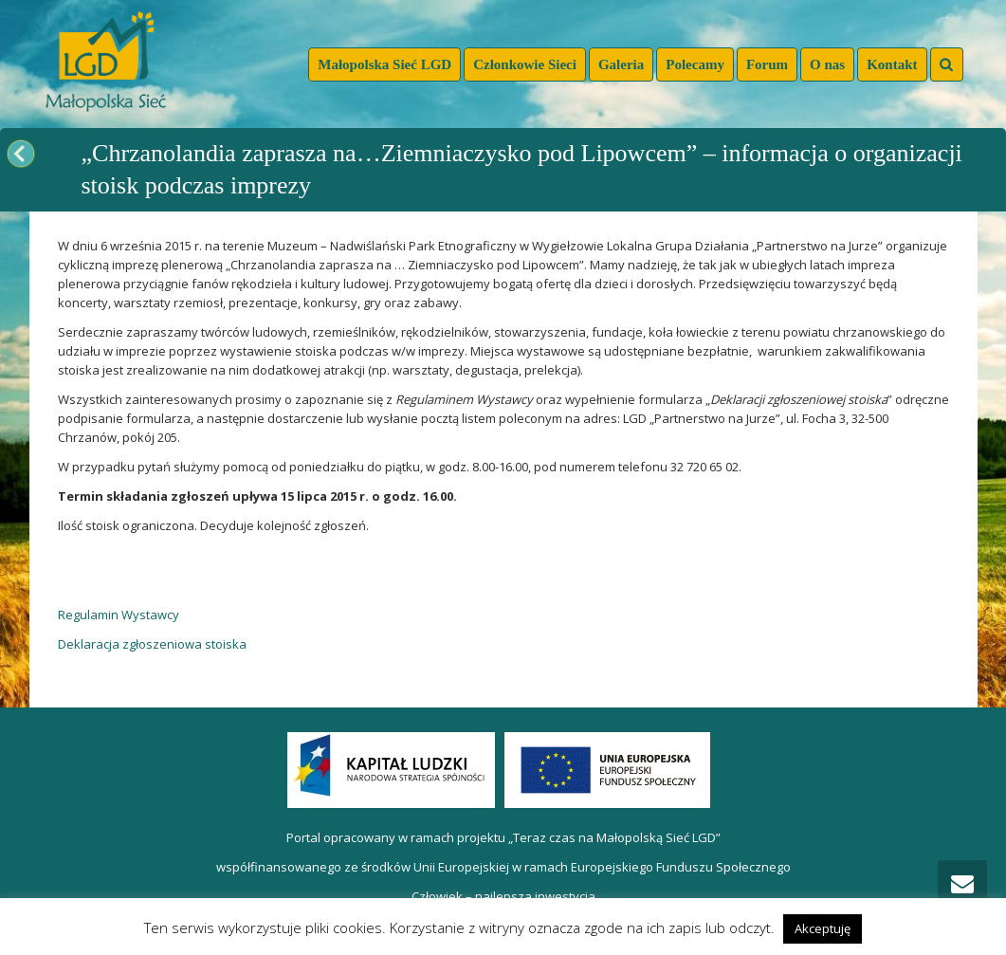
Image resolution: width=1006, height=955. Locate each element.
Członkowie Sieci (524, 64)
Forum (767, 64)
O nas (827, 64)
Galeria (621, 64)
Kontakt (892, 64)
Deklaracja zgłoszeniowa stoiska (152, 643)
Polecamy (695, 64)
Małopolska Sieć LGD (384, 64)
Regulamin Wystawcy (118, 614)
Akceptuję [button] (823, 928)
